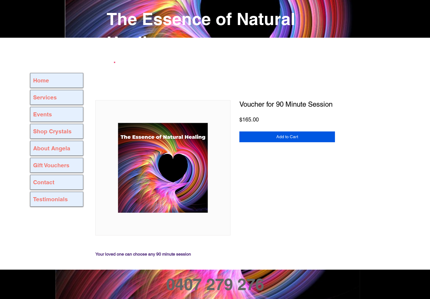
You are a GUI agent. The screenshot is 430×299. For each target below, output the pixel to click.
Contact (43, 182)
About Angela (51, 148)
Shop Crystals (52, 131)
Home (41, 80)
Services (45, 97)
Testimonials (50, 199)
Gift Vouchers (51, 165)
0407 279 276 (215, 284)
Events (42, 114)
